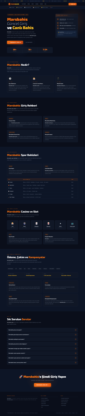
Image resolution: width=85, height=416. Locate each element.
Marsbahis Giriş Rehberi (45, 400)
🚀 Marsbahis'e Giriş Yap (15, 42)
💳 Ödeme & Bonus (44, 7)
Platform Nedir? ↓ (29, 42)
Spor (33, 4)
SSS (45, 4)
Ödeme (41, 4)
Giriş (29, 4)
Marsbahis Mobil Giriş (64, 400)
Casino (36, 4)
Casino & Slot (43, 403)
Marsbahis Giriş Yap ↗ (42, 384)
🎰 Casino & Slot (36, 7)
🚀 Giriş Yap (72, 4)
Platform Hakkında (44, 398)
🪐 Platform (12, 7)
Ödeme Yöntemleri (64, 401)
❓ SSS (51, 7)
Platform (24, 4)
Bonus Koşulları (63, 403)
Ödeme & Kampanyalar (45, 405)
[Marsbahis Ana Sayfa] (13, 4)
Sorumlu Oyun (63, 405)
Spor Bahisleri (43, 401)
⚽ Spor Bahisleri (27, 7)
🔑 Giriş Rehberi (19, 7)
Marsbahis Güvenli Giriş (65, 398)
